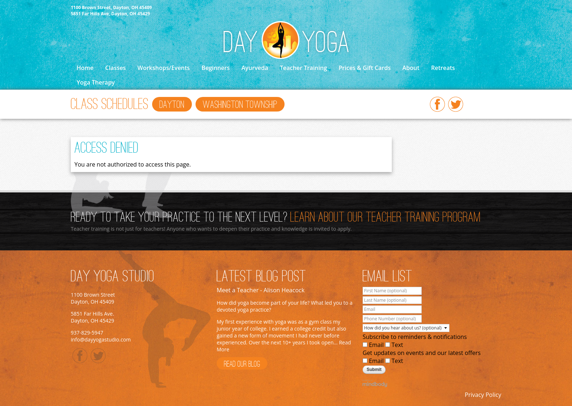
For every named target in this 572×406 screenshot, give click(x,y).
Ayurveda (254, 68)
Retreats (443, 68)
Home (85, 68)
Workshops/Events (164, 68)
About (411, 68)
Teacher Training (303, 68)
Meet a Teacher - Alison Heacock (261, 290)
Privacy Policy (483, 395)
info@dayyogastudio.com (101, 339)
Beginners (215, 68)
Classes (115, 68)
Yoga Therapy (96, 82)
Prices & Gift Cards (365, 68)
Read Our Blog (242, 364)
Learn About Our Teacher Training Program (385, 218)
